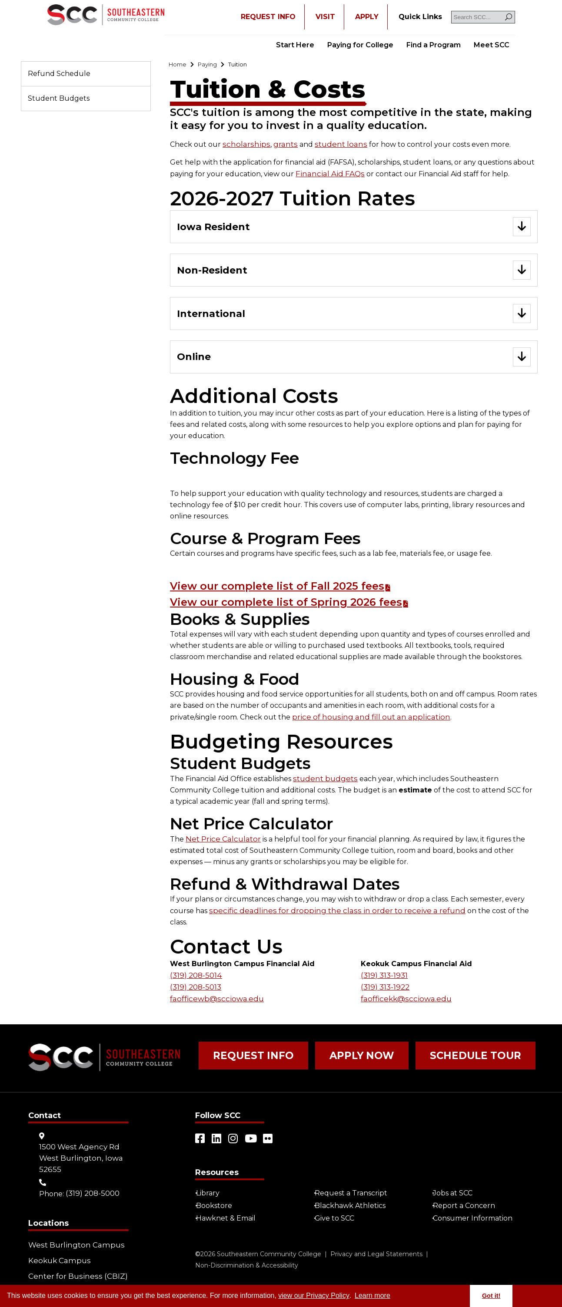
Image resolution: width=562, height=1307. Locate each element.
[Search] (508, 17)
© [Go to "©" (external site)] (197, 1243)
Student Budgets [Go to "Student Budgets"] (59, 98)
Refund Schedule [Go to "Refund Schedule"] (59, 73)
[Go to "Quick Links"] (420, 17)
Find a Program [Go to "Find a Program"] (433, 45)
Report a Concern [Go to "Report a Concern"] (467, 1195)
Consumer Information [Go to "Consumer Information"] (476, 1207)
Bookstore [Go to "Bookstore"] (218, 1195)
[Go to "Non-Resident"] (354, 273)
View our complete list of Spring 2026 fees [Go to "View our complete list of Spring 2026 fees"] (309, 608)
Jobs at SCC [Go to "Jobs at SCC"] (456, 1182)
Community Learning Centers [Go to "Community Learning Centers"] (65, 1276)
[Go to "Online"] (354, 363)
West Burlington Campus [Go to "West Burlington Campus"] (72, 1234)
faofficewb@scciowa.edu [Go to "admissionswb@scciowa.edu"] (213, 991)
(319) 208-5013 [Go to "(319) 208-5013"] (195, 980)
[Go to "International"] (354, 318)
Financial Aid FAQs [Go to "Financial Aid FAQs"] (327, 175)
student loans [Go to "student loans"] (331, 146)
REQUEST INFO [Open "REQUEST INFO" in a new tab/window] (268, 17)
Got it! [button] (491, 1295)
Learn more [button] (372, 1295)
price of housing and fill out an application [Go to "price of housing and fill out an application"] (365, 723)
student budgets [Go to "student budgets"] (323, 784)
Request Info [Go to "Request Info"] (244, 1048)
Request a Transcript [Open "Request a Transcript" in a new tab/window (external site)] (354, 1182)
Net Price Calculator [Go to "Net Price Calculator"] (221, 844)
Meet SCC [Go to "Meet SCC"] (491, 45)
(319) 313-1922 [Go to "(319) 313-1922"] (384, 980)
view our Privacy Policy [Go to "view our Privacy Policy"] (313, 1295)
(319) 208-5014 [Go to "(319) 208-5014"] (195, 968)
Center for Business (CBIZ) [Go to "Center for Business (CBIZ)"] (74, 1259)
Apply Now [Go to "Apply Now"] (336, 1048)
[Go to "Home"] (179, 65)
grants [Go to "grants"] (279, 146)
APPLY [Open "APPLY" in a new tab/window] (367, 17)
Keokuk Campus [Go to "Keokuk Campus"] (57, 1246)
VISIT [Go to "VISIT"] (325, 17)
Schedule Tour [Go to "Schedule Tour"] (432, 1048)
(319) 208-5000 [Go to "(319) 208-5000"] (92, 1182)
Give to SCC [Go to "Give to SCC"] (338, 1207)
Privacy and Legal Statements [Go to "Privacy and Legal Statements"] (376, 1243)
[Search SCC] (483, 17)
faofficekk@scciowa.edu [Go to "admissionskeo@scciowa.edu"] (403, 991)
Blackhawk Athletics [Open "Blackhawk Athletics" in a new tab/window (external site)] (353, 1195)
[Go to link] (105, 15)
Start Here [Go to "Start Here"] (295, 45)
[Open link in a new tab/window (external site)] (200, 1127)
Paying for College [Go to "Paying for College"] (360, 45)
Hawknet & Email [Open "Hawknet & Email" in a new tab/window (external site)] (229, 1207)
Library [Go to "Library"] (211, 1182)
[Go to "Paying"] (213, 65)
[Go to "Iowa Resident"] (354, 228)
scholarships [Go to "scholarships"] (244, 146)
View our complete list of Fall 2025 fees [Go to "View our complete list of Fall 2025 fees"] (299, 592)
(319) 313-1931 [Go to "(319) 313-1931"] (383, 968)
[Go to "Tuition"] (248, 65)
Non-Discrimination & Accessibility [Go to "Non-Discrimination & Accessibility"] (246, 1254)
